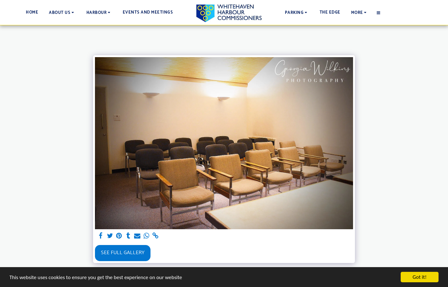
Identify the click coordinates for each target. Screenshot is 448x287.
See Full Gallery (122, 252)
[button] (62, 12)
